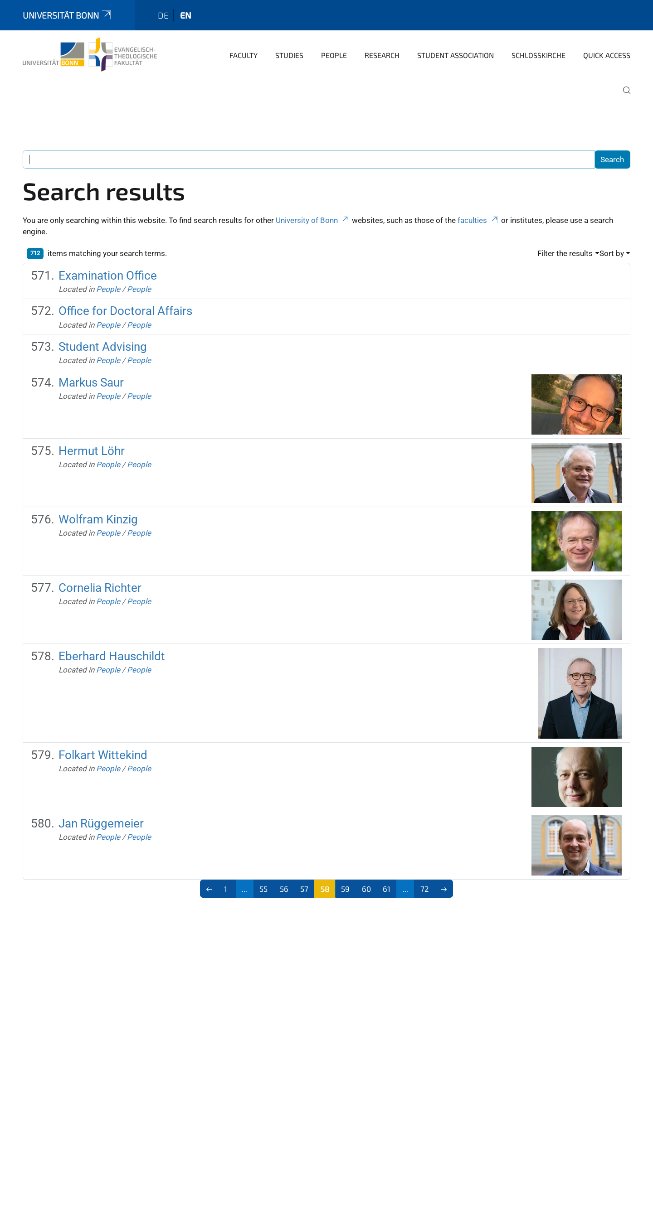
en (185, 15)
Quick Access (606, 55)
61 (386, 888)
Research (382, 55)
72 (424, 888)
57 (304, 888)
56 (284, 888)
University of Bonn (313, 220)
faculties (478, 220)
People (334, 55)
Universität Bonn (67, 15)
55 (263, 888)
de (163, 15)
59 (345, 888)
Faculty (243, 55)
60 (366, 888)
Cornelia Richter (99, 588)
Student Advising (102, 346)
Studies (289, 55)
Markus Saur (91, 382)
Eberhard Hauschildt (111, 656)
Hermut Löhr (91, 451)
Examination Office (107, 275)
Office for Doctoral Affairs (125, 311)
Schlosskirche (538, 55)
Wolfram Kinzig (98, 519)
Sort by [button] (611, 253)
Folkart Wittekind (102, 755)
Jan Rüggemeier (101, 823)
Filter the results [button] (565, 253)
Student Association (455, 55)
